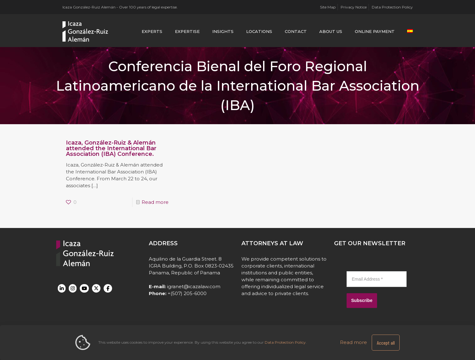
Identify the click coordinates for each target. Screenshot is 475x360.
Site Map (328, 7)
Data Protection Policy (392, 7)
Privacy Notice (354, 7)
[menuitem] (410, 31)
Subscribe (362, 300)
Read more (155, 202)
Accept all (386, 343)
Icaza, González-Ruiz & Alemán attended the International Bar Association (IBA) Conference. (111, 148)
